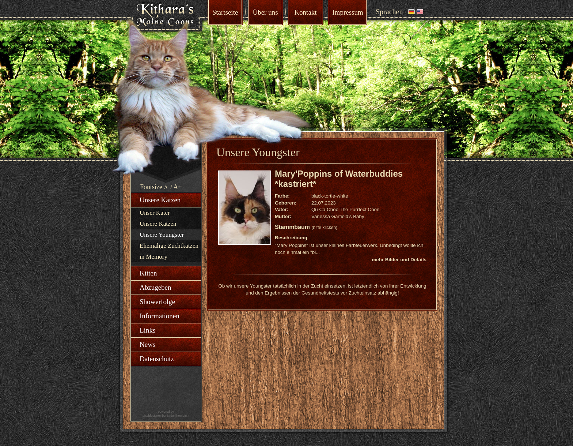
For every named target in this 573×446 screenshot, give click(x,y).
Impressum (347, 12)
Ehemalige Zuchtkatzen (169, 245)
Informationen (159, 316)
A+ (177, 187)
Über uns (265, 12)
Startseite (225, 12)
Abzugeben (155, 287)
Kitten (148, 273)
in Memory (153, 256)
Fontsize (151, 187)
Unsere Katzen (160, 200)
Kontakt (305, 12)
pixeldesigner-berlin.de (158, 415)
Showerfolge (157, 302)
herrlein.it (183, 415)
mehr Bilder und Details (399, 259)
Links (147, 330)
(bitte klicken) (324, 227)
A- (167, 187)
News (147, 344)
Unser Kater (155, 212)
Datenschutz (157, 359)
